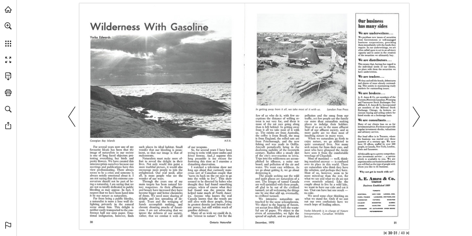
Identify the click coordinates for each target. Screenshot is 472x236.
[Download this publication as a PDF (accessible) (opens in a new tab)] (8, 76)
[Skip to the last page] (407, 233)
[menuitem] (8, 34)
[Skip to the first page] (385, 233)
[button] (8, 26)
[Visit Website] (388, 40)
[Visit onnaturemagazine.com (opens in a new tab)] (8, 9)
